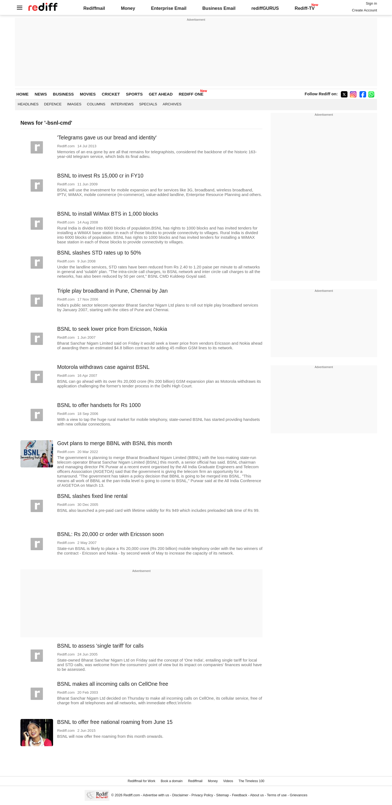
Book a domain (172, 781)
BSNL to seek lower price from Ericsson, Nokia (112, 329)
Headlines (28, 104)
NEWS (41, 94)
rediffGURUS (265, 8)
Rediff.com (131, 795)
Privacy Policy (202, 795)
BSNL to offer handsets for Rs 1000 (99, 405)
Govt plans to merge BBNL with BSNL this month (114, 443)
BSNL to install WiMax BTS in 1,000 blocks (107, 214)
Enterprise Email (168, 8)
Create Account (364, 10)
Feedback (239, 795)
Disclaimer (180, 795)
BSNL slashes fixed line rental (92, 496)
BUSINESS (63, 94)
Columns (96, 104)
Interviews (122, 104)
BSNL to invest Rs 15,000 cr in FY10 (100, 176)
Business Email (218, 8)
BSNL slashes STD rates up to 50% (99, 253)
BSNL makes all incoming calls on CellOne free (112, 684)
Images (74, 104)
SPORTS (134, 94)
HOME (22, 94)
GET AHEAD (161, 94)
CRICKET (111, 94)
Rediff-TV (304, 8)
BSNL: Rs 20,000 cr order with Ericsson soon (110, 534)
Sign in (371, 3)
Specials (148, 104)
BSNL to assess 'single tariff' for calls (100, 646)
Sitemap (222, 795)
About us (257, 795)
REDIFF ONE (191, 94)
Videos (228, 781)
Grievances (299, 795)
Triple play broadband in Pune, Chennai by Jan (112, 291)
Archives (172, 104)
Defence (53, 104)
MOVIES (88, 94)
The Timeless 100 (251, 781)
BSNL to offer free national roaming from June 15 (115, 722)
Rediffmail (94, 8)
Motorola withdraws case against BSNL (103, 367)
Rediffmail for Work (141, 781)
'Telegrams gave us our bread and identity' (107, 137)
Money (128, 8)
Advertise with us (156, 795)
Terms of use (277, 795)
